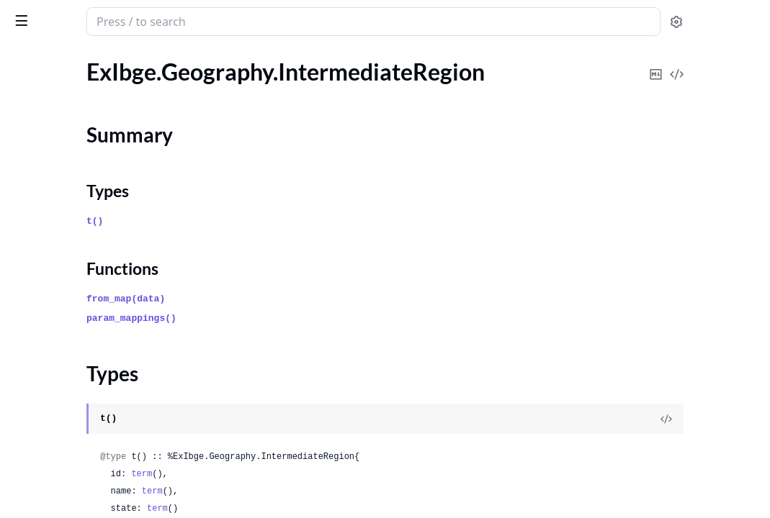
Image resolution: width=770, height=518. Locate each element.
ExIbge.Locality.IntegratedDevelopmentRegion (102, 410)
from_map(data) (298, 299)
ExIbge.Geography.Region (74, 274)
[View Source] (709, 419)
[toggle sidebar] (197, 20)
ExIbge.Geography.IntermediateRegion (102, 110)
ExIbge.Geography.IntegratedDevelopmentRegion (102, 91)
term (314, 474)
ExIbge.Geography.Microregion (87, 235)
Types (39, 153)
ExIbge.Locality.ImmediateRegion (92, 390)
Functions (50, 170)
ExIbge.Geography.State (69, 293)
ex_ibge (34, 14)
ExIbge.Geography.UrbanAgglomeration (102, 332)
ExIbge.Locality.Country (69, 351)
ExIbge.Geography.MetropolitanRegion (102, 215)
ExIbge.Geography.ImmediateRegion (100, 71)
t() (267, 221)
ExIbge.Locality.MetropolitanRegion (99, 468)
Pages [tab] (26, 59)
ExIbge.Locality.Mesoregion (78, 448)
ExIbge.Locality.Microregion (79, 487)
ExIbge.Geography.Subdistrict (83, 312)
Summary (48, 135)
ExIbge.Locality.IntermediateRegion (98, 429)
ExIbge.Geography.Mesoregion (86, 196)
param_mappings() (304, 318)
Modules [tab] (87, 59)
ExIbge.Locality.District (67, 371)
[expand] (201, 74)
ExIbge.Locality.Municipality (79, 507)
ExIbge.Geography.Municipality (88, 254)
